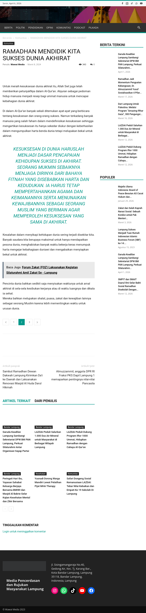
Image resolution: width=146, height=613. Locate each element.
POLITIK (20, 27)
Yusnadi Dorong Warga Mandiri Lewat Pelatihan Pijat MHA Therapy (48, 482)
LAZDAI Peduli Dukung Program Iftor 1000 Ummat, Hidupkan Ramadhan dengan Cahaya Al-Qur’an (79, 440)
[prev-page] (5, 509)
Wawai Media (18, 64)
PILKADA (93, 27)
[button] (138, 27)
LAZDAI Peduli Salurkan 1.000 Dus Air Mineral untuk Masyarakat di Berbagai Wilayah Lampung (48, 440)
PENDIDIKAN (35, 27)
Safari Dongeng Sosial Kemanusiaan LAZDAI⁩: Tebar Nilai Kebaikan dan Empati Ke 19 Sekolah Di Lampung (80, 486)
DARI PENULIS (46, 401)
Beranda (7, 38)
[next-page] (11, 509)
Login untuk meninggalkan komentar (24, 531)
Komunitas (21, 38)
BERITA (8, 27)
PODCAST (79, 27)
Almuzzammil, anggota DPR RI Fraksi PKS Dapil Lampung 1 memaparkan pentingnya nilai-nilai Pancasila (73, 377)
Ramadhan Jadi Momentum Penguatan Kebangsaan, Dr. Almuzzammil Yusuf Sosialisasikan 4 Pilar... (130, 86)
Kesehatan (40, 473)
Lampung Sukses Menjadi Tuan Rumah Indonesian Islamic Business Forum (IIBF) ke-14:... (129, 236)
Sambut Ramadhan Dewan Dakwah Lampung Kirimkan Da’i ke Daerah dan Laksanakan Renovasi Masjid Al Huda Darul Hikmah (23, 379)
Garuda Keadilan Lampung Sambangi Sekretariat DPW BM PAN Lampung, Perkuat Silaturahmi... (130, 61)
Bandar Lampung (12, 427)
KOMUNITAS (63, 27)
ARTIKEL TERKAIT (17, 401)
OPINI (49, 27)
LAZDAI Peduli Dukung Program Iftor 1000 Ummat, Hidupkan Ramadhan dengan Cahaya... (129, 154)
